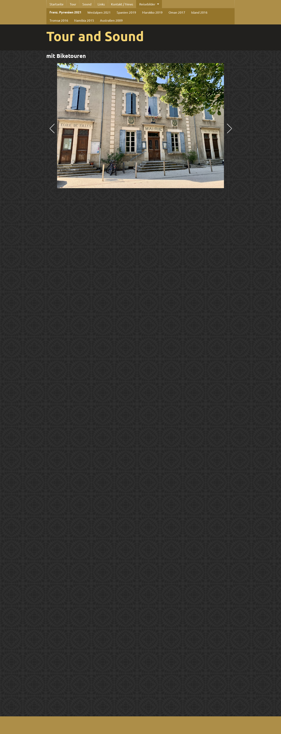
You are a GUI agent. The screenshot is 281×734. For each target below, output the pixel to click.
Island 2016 (199, 12)
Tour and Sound (95, 36)
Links (101, 4)
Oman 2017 (177, 12)
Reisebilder (147, 4)
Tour (73, 4)
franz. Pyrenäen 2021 (65, 12)
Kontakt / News (122, 4)
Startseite (57, 4)
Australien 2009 (111, 20)
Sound (86, 4)
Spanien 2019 (126, 12)
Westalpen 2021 (99, 12)
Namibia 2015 (84, 20)
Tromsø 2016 (59, 20)
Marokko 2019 (152, 12)
